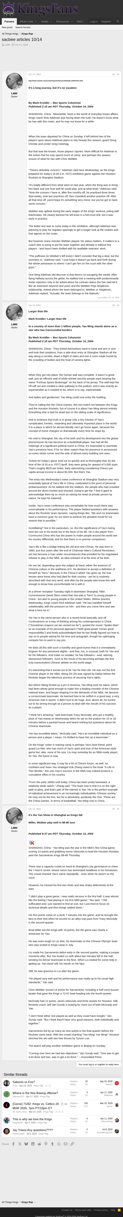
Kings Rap (38, 1085)
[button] (35, 21)
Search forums (22, 27)
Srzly (15, 1085)
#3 (118, 809)
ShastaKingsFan (105, 1132)
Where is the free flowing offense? (35, 1093)
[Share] (113, 74)
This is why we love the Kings (32, 1119)
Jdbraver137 (18, 1096)
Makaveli (108, 1095)
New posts (7, 27)
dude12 (109, 1084)
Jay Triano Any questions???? (33, 1130)
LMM (7, 44)
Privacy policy (101, 1210)
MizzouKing (107, 1121)
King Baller (18, 1122)
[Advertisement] (61, 59)
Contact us (66, 1210)
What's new (26, 21)
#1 (118, 74)
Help (113, 1210)
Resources (62, 21)
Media (44, 21)
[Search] (117, 21)
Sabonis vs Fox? (24, 1082)
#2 (118, 305)
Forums (9, 21)
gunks (110, 1106)
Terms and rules (83, 1210)
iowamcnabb (18, 1133)
